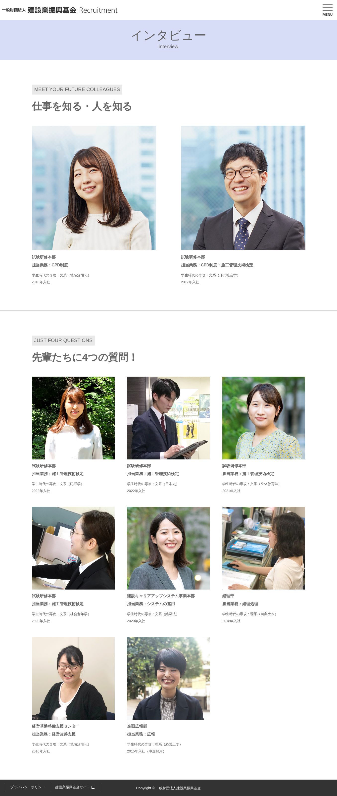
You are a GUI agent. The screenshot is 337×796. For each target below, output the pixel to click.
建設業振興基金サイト (72, 787)
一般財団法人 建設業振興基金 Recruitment (60, 10)
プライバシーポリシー (27, 787)
